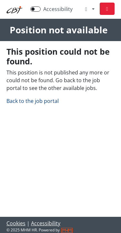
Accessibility (45, 223)
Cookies (15, 223)
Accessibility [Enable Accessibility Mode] (58, 9)
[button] (107, 9)
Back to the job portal (32, 101)
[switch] (35, 9)
